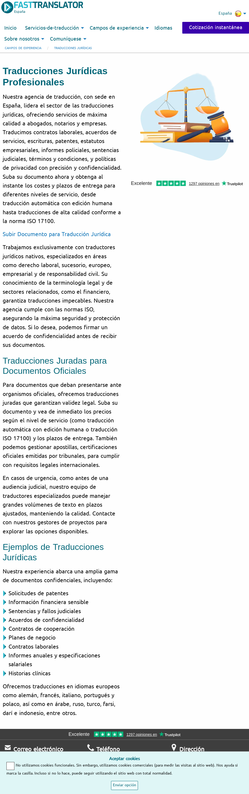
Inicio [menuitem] (10, 28)
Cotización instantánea (215, 27)
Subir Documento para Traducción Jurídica (57, 234)
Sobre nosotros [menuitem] (21, 39)
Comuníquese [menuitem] (65, 39)
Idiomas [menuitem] (163, 28)
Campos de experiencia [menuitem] (117, 28)
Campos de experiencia (23, 48)
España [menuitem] (230, 13)
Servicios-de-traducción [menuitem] (52, 28)
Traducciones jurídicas (73, 48)
